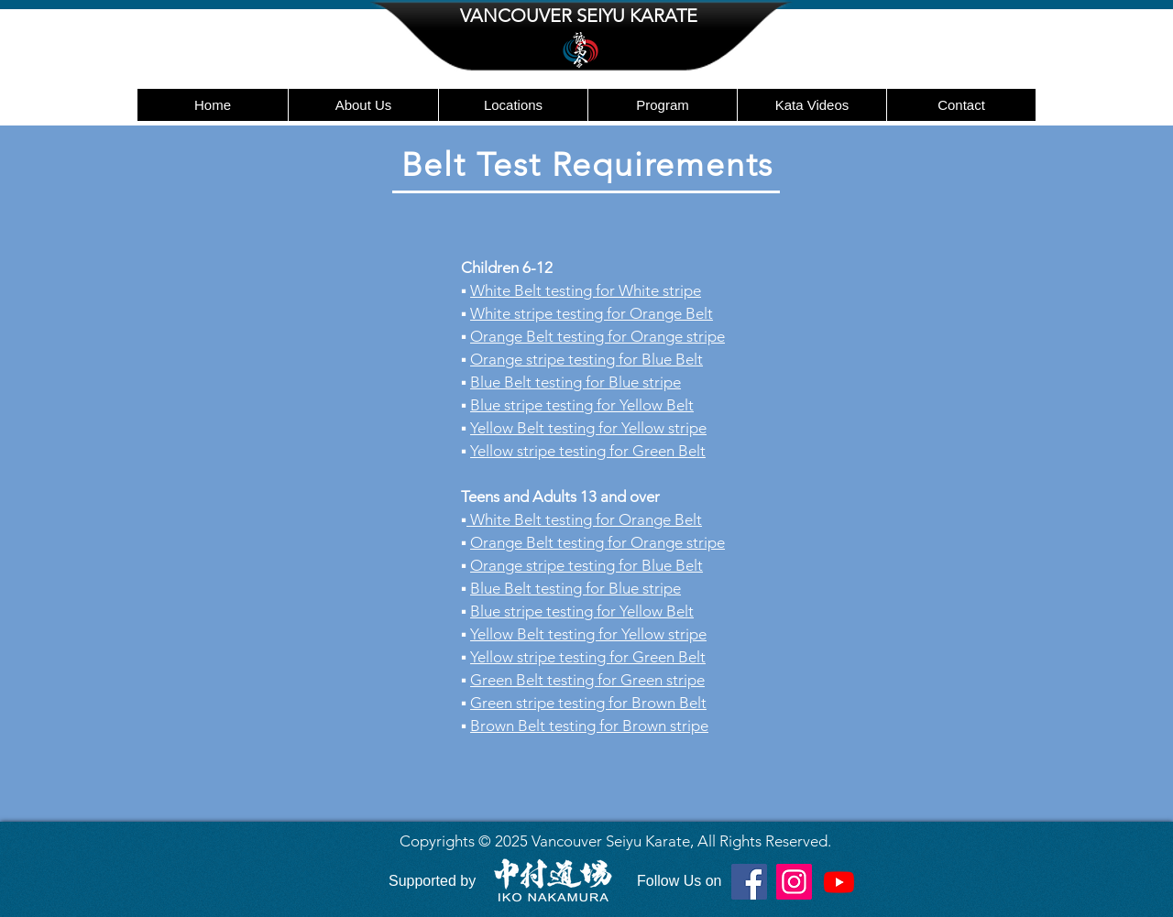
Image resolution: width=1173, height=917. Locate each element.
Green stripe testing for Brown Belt (588, 702)
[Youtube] (839, 882)
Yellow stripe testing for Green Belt (588, 451)
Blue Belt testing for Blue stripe (575, 382)
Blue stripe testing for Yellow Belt (582, 611)
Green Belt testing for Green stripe (587, 680)
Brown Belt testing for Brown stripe (589, 725)
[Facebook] (749, 882)
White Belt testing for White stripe (585, 290)
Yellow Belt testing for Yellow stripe (588, 428)
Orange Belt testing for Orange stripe (597, 336)
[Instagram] (794, 882)
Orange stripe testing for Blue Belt (586, 359)
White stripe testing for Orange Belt (591, 313)
